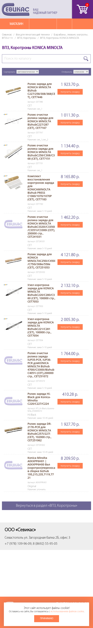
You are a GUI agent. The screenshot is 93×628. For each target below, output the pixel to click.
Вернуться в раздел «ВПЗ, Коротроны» (46, 506)
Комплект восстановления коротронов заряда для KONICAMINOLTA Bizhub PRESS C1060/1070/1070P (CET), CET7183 (41, 187)
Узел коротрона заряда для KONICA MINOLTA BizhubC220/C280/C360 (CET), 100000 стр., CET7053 (41, 293)
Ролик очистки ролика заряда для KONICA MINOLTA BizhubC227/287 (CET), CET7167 (40, 121)
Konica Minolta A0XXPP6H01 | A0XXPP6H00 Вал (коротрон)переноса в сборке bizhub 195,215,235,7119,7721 (41, 467)
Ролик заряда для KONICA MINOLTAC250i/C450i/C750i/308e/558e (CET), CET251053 (41, 260)
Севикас (7, 34)
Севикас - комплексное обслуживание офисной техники (15, 9)
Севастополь (14, 538)
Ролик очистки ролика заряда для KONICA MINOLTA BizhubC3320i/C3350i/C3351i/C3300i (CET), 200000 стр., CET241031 (41, 226)
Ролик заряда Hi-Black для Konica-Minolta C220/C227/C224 (39, 398)
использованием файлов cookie (67, 611)
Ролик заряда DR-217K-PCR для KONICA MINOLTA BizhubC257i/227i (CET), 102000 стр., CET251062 (39, 432)
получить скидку (70, 91)
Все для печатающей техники (33, 34)
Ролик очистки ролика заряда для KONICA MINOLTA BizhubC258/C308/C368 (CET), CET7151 (41, 151)
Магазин (16, 24)
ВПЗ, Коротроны (26, 37)
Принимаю (46, 618)
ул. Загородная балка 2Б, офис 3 (47, 538)
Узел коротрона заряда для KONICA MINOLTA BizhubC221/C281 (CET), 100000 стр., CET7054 (41, 327)
